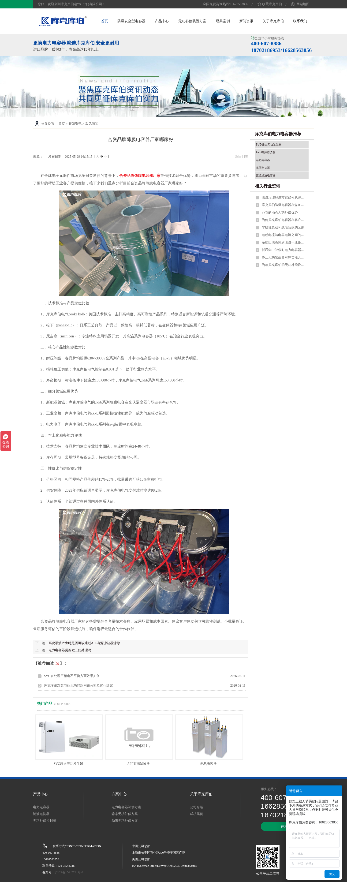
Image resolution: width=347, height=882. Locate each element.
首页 (104, 21)
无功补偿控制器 (44, 820)
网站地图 (300, 4)
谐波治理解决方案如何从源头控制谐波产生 (284, 197)
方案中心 (119, 794)
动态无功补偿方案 (125, 820)
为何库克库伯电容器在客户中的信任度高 (284, 220)
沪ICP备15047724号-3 (69, 872)
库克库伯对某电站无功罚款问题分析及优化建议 (78, 685)
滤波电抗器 (41, 814)
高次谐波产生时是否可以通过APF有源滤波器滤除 (84, 643)
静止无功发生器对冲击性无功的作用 (284, 257)
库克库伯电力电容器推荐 (278, 133)
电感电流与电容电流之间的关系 (284, 235)
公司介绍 (196, 807)
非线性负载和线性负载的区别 (283, 227)
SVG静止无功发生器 (68, 764)
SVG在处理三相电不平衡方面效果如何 (72, 676)
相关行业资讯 (267, 186)
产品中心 (162, 21)
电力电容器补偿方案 (126, 807)
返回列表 (241, 156)
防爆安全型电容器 (131, 21)
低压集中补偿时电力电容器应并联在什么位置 (284, 250)
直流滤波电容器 (266, 175)
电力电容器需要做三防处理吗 (70, 650)
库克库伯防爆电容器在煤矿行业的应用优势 (284, 205)
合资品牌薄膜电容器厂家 (139, 176)
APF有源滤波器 (138, 764)
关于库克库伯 (273, 21)
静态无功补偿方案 (125, 814)
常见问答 (91, 124)
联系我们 (300, 21)
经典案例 (223, 21)
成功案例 (196, 814)
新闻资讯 (246, 21)
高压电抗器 (263, 167)
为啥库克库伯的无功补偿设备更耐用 (284, 265)
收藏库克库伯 (269, 4)
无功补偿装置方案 (192, 21)
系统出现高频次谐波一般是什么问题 (284, 242)
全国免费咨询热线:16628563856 (225, 4)
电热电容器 (208, 764)
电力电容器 (41, 807)
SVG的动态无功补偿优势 (280, 212)
